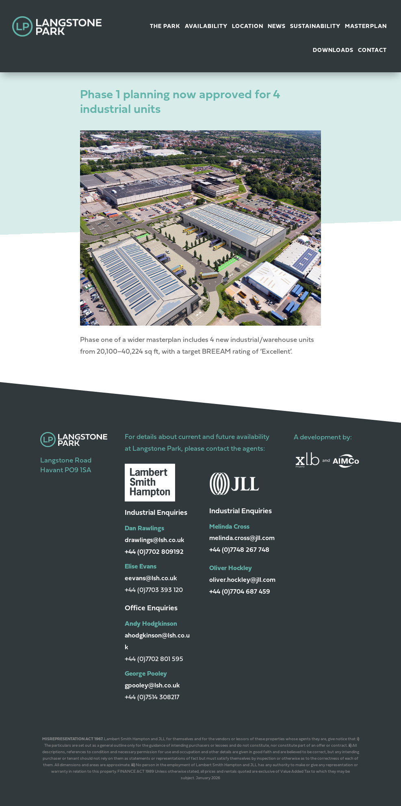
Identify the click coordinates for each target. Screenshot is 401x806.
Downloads (333, 51)
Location (247, 27)
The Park (165, 27)
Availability (206, 27)
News (277, 27)
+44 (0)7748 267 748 (239, 550)
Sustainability (315, 27)
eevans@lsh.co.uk (151, 578)
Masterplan (366, 27)
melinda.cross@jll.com (242, 538)
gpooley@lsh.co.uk (152, 686)
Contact (372, 51)
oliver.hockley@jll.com (242, 580)
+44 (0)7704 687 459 (239, 592)
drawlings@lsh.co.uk (154, 540)
